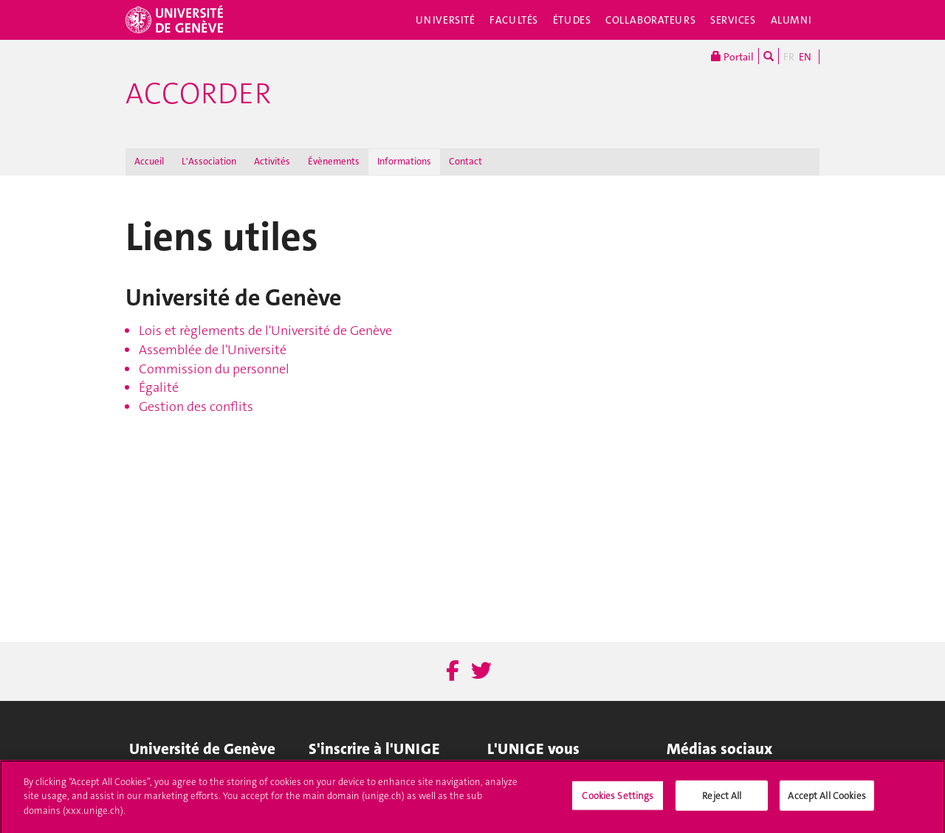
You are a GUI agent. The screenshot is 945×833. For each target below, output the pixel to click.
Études (572, 20)
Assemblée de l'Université (212, 350)
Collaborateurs (650, 20)
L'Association (209, 161)
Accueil (149, 161)
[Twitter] (481, 671)
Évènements (334, 161)
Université (445, 20)
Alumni (791, 20)
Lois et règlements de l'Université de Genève (265, 330)
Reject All (721, 801)
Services (733, 20)
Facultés (513, 20)
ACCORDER (198, 94)
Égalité (159, 387)
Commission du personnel (214, 369)
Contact (465, 161)
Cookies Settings (617, 801)
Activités (272, 161)
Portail (732, 56)
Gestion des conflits (196, 406)
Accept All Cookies (826, 801)
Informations (404, 161)
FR (788, 56)
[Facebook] (452, 671)
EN (805, 56)
